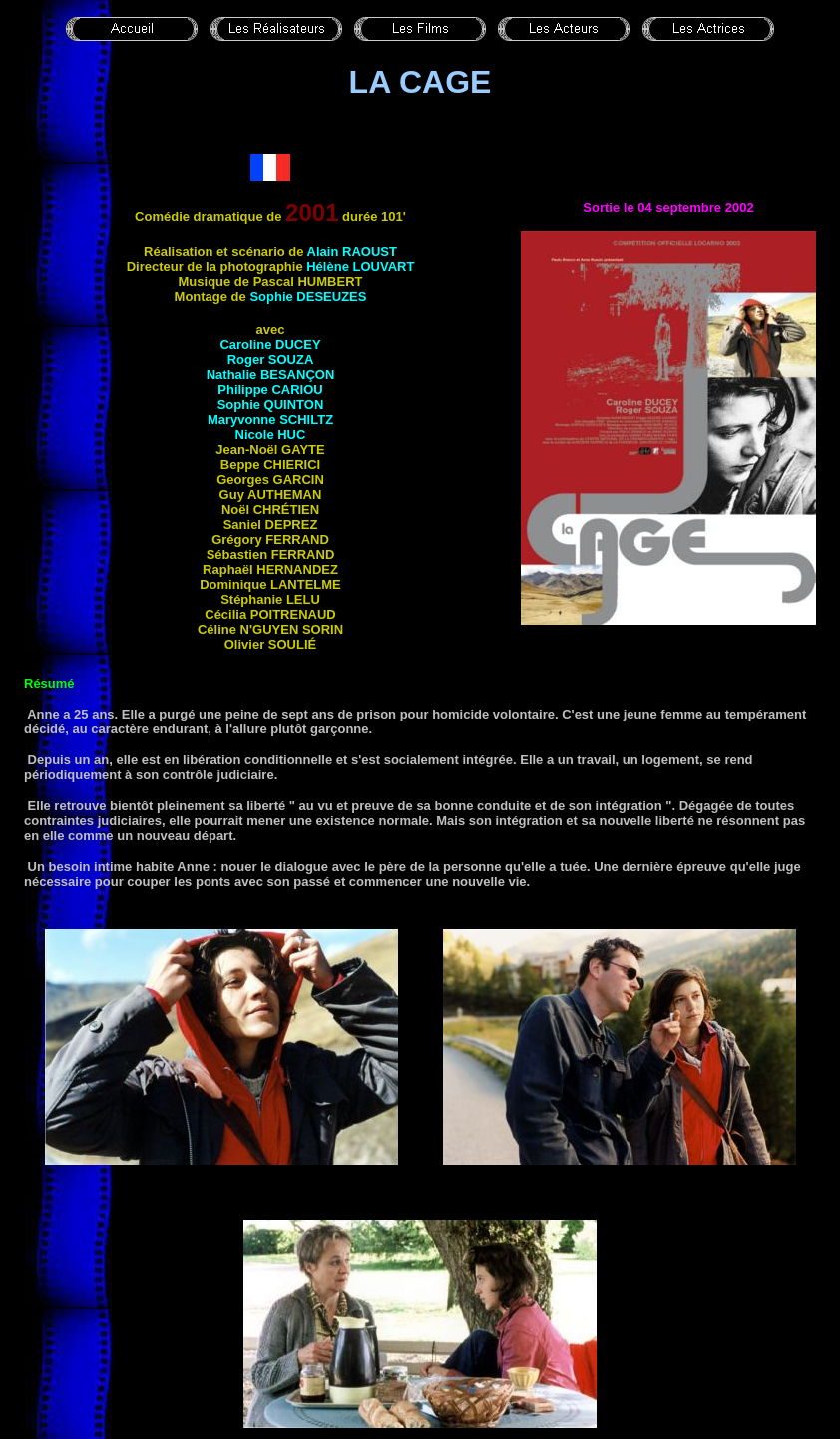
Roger (270, 359)
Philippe (269, 389)
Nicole (270, 434)
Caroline (269, 344)
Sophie (307, 296)
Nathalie (271, 374)
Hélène (360, 266)
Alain (352, 251)
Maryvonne (270, 419)
